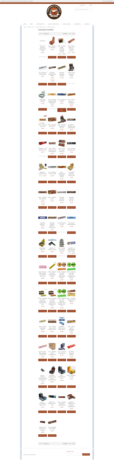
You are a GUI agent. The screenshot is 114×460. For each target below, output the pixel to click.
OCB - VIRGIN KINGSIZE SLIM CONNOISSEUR (52, 150)
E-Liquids (86, 24)
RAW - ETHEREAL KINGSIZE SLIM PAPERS (71, 300)
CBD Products (40, 24)
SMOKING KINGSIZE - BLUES (42, 224)
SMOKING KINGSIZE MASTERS (61, 199)
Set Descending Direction (50, 34)
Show (69, 33)
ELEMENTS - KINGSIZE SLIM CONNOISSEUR (71, 126)
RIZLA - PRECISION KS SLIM (61, 377)
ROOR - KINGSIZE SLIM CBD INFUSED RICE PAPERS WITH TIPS (42, 301)
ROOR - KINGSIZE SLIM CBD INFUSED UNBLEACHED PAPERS (61, 274)
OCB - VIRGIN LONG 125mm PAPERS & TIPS (52, 328)
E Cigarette (77, 24)
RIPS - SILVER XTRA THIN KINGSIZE (61, 250)
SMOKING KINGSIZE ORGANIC (61, 74)
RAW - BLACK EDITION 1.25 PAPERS (42, 429)
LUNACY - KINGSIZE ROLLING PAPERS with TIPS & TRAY (42, 378)
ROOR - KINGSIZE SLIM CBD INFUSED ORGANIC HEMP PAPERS (71, 274)
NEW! (31, 24)
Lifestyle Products (53, 24)
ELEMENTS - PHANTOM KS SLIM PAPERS (61, 328)
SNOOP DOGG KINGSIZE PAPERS (71, 74)
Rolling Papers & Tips (41, 27)
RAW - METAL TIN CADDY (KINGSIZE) (61, 150)
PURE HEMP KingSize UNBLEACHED (71, 174)
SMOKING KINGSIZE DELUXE (71, 199)
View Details (62, 110)
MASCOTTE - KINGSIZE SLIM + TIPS (52, 404)
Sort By (41, 33)
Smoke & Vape (66, 24)
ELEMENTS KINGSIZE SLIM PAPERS (52, 74)
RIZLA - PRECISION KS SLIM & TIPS (42, 404)
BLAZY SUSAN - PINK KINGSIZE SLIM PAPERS (42, 353)
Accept (104, 1)
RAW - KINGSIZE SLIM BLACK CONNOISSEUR (62, 404)
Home (24, 24)
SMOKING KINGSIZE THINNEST (71, 353)
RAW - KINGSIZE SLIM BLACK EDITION (62, 126)
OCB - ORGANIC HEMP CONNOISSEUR (52, 353)
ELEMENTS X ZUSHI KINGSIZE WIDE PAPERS (71, 250)
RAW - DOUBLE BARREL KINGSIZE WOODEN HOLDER (62, 49)
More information (110, 1)
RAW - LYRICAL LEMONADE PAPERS (42, 328)
